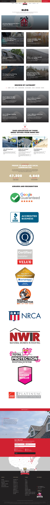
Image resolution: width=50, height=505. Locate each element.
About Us (20, 3)
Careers (40, 1)
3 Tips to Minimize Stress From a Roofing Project (35, 115)
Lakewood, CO (15, 482)
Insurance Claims (27, 489)
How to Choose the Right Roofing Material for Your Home (8, 98)
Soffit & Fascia (3, 485)
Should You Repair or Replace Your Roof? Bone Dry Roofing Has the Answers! (9, 39)
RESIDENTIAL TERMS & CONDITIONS (30, 493)
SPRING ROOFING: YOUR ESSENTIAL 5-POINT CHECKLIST (34, 40)
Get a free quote (45, 1)
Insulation (3, 482)
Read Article (4, 28)
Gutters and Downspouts (19, 450)
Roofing (2, 479)
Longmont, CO (15, 486)
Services (13, 3)
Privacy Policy (33, 455)
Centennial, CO (15, 479)
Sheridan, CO (15, 489)
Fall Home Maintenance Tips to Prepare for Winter (10, 24)
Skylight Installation (29, 450)
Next (6, 434)
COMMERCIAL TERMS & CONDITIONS (30, 492)
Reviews (16, 3)
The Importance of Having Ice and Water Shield (9, 74)
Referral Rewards (31, 1)
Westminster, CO (16, 492)
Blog (37, 3)
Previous (2, 434)
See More (14, 493)
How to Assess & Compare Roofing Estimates (33, 99)
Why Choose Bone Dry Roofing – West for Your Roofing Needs (33, 74)
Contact (26, 486)
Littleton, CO (15, 485)
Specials (30, 3)
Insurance (36, 1)
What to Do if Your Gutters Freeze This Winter (34, 58)
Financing (34, 3)
